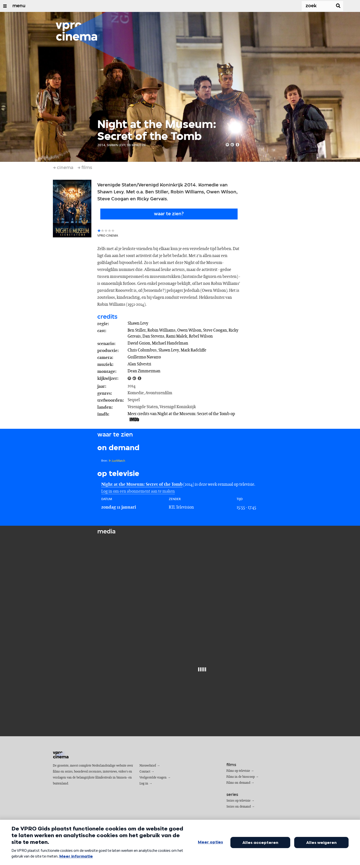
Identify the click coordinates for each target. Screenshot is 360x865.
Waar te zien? (169, 214)
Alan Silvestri (139, 364)
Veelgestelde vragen (153, 778)
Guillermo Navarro (144, 357)
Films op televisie (238, 771)
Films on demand (238, 783)
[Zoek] (314, 6)
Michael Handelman (170, 343)
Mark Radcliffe (193, 350)
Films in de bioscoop (240, 777)
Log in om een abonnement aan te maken (138, 491)
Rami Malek (176, 336)
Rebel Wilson (201, 336)
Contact (145, 772)
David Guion (139, 343)
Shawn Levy (138, 323)
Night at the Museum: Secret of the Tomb (141, 484)
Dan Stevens (153, 336)
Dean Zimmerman (144, 371)
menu (18, 5)
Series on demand (238, 807)
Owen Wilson (189, 330)
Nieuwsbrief (148, 766)
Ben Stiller (137, 330)
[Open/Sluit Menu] (5, 6)
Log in (144, 783)
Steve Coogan (215, 330)
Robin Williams (161, 330)
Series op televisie (238, 801)
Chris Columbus (142, 350)
